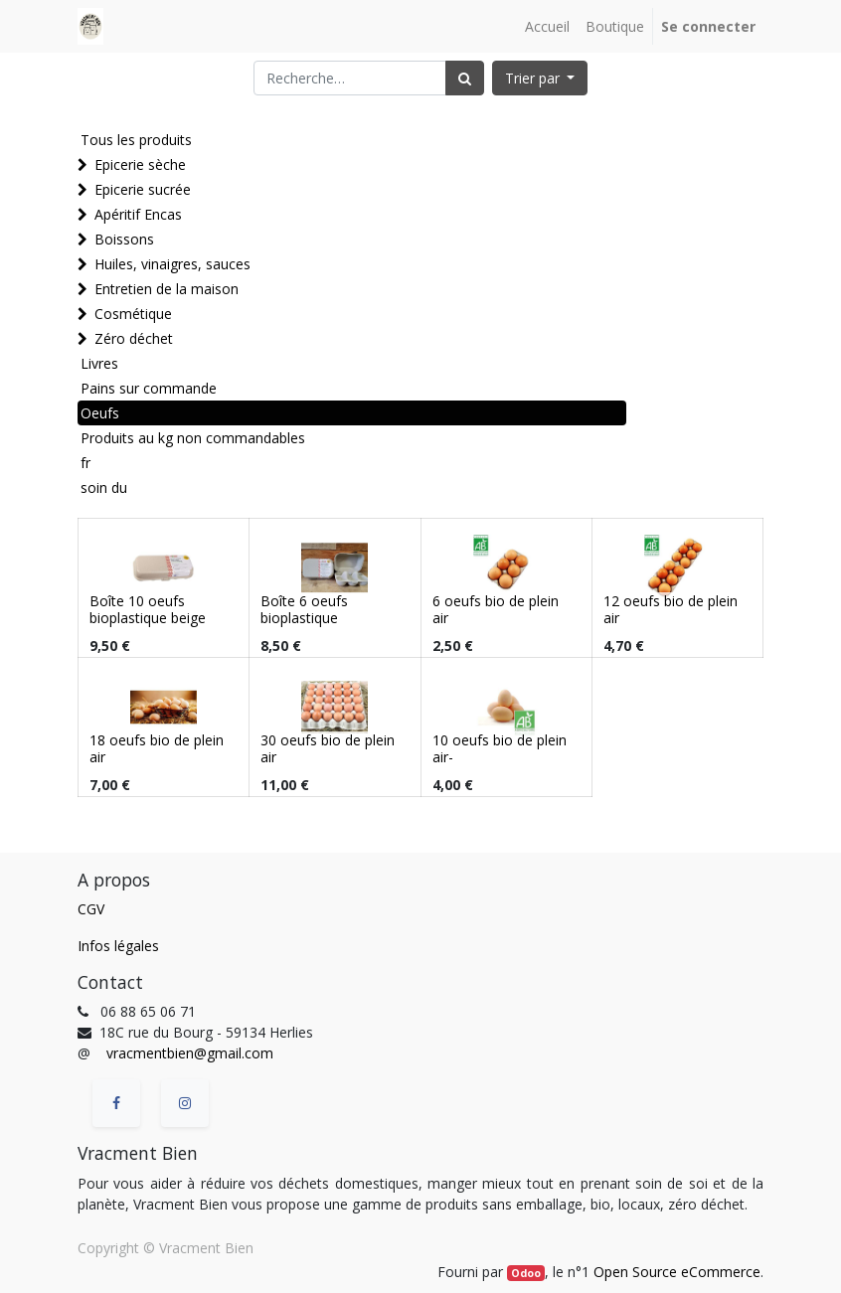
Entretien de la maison (166, 288)
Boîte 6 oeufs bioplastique (304, 609)
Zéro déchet (133, 338)
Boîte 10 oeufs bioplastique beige (147, 609)
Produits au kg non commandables (193, 437)
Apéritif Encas (138, 214)
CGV (91, 908)
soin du (104, 487)
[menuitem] (547, 26)
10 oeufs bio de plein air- (499, 748)
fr (85, 462)
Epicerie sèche (140, 164)
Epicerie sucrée (142, 189)
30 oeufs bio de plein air (327, 748)
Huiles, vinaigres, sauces (172, 263)
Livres (99, 363)
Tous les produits (136, 139)
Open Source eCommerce (676, 1271)
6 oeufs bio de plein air (495, 609)
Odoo (526, 1273)
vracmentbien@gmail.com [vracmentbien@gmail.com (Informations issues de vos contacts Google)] (189, 1053)
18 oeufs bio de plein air (156, 748)
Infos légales (118, 945)
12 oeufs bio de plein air (670, 609)
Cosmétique (133, 313)
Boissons (124, 239)
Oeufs (100, 413)
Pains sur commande (149, 388)
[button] (540, 78)
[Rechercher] (464, 78)
